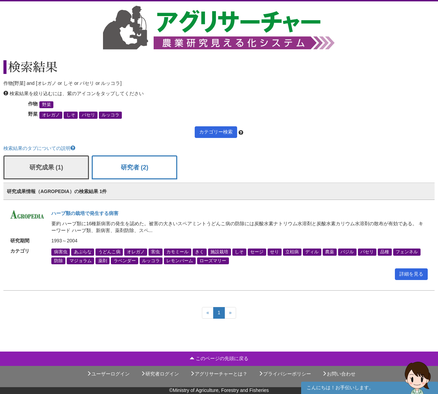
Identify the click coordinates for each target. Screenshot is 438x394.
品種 (384, 252)
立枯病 (292, 252)
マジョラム (80, 260)
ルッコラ (110, 115)
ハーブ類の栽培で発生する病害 (84, 213)
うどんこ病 (109, 252)
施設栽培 (219, 252)
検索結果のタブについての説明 (39, 148)
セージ (256, 252)
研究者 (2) (135, 167)
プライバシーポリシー (284, 374)
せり (274, 252)
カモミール (177, 252)
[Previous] (208, 313)
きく (199, 252)
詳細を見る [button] (411, 274)
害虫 (155, 252)
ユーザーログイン (108, 374)
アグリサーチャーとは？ (218, 374)
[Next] (230, 313)
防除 (58, 260)
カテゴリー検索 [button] (216, 132)
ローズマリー (212, 260)
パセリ (88, 115)
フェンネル (407, 252)
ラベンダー (125, 260)
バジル (347, 252)
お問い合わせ (339, 374)
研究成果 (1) (46, 167)
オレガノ (51, 115)
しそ (70, 115)
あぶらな (83, 252)
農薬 (329, 252)
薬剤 (102, 260)
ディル (312, 252)
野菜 (46, 104)
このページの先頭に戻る (219, 358)
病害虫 (60, 252)
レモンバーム (179, 260)
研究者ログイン (160, 374)
